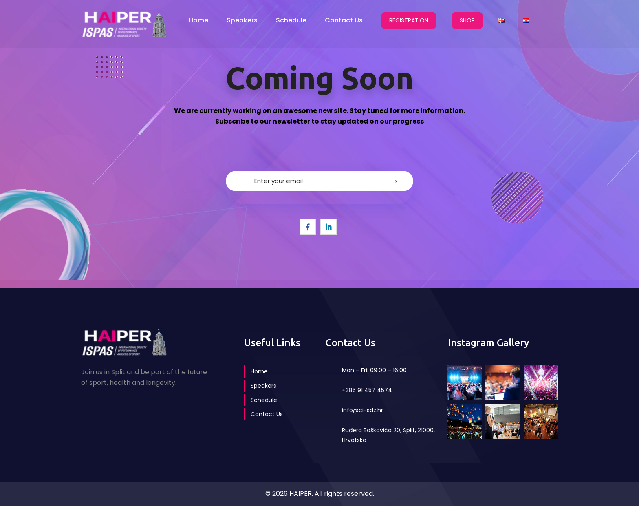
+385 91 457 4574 (367, 390)
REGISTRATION (408, 20)
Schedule (291, 20)
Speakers (242, 20)
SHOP (467, 20)
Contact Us (344, 20)
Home (198, 20)
